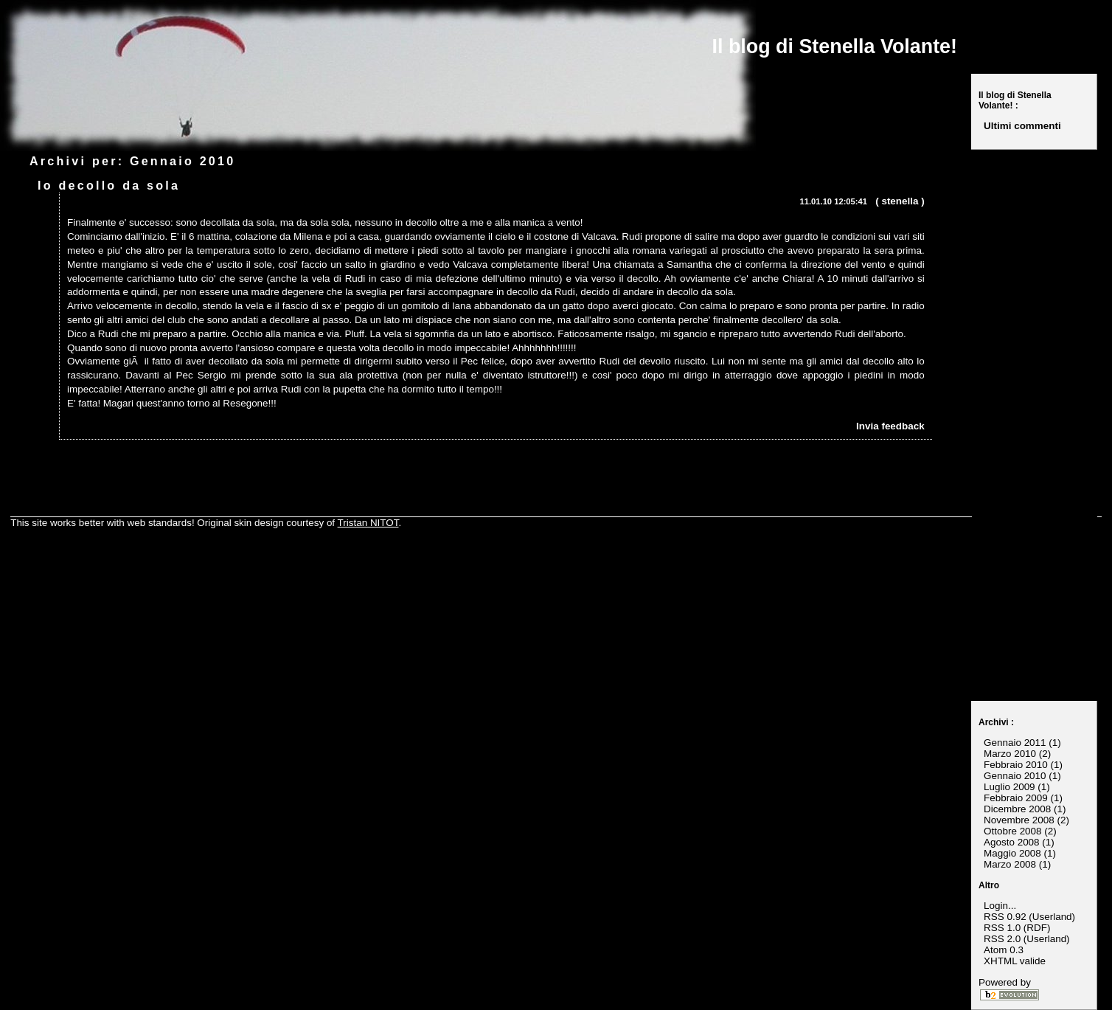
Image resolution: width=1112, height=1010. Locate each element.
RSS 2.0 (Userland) (1027, 938)
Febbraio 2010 (1016, 764)
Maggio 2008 (1012, 853)
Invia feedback (890, 426)
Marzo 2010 (1010, 753)
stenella (899, 201)
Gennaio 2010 (1015, 775)
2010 (218, 160)
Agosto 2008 (1011, 842)
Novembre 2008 (1019, 820)
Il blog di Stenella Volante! (835, 46)
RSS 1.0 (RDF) (1017, 927)
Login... (1000, 905)
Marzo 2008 (1010, 864)
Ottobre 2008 (1012, 831)
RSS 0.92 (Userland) (1029, 916)
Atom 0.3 (1004, 949)
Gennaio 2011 (1015, 742)
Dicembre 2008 (1017, 808)
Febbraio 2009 (1016, 797)
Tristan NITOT (368, 522)
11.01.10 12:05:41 (833, 201)
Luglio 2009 (1009, 786)
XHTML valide (1015, 960)
